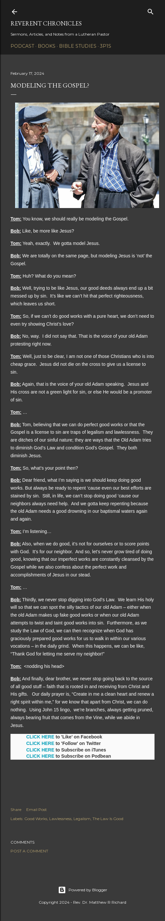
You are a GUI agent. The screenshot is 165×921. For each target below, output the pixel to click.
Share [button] (15, 809)
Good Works (35, 818)
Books (46, 46)
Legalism (82, 818)
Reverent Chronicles (46, 23)
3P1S (105, 46)
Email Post (36, 809)
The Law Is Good (108, 818)
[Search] (151, 10)
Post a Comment (29, 850)
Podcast (22, 46)
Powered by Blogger (82, 890)
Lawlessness (60, 818)
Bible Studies (77, 46)
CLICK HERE (40, 736)
